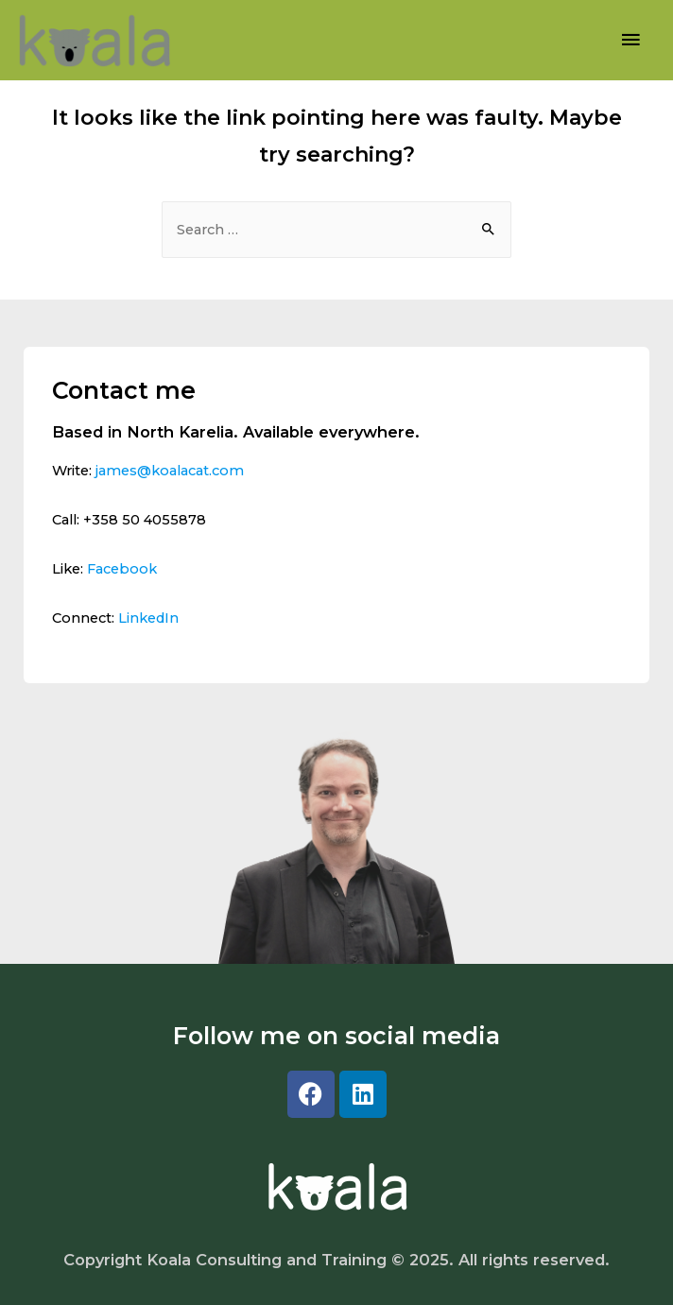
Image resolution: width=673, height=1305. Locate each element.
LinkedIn (148, 618)
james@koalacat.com (169, 470)
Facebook (122, 568)
